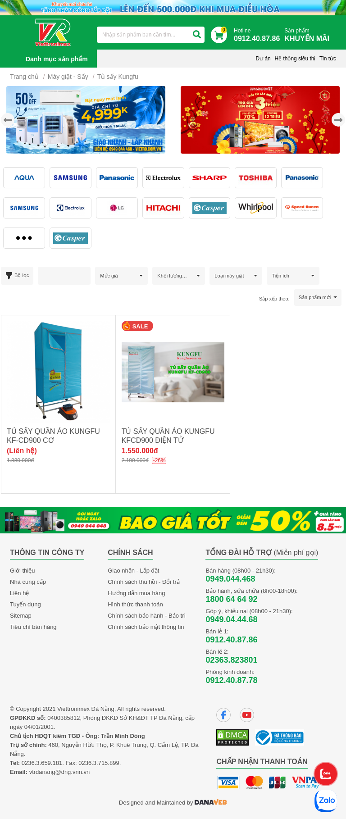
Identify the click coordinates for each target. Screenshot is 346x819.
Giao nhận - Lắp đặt (133, 570)
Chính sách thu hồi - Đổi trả (144, 581)
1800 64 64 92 (231, 599)
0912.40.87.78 (231, 680)
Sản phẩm (309, 35)
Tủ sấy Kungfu (117, 76)
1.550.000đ (140, 451)
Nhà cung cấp (28, 581)
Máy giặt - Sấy (68, 76)
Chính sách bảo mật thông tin (146, 626)
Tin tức (327, 58)
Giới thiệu (22, 570)
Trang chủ (24, 76)
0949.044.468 (230, 578)
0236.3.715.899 (98, 763)
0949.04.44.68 (231, 619)
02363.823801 (231, 659)
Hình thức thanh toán (135, 604)
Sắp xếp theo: (274, 298)
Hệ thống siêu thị (294, 58)
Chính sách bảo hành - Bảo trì (147, 615)
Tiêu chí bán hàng (33, 626)
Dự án (262, 58)
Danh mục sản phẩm (57, 59)
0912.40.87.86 (231, 639)
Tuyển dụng (25, 604)
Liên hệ (19, 593)
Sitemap (21, 615)
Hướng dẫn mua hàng (136, 593)
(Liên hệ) (22, 451)
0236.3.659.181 (42, 763)
